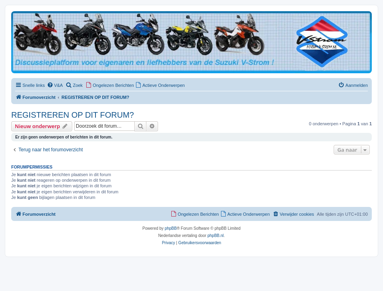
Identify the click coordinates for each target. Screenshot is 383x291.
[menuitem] (55, 85)
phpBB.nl (215, 235)
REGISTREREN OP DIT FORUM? (72, 114)
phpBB (171, 228)
